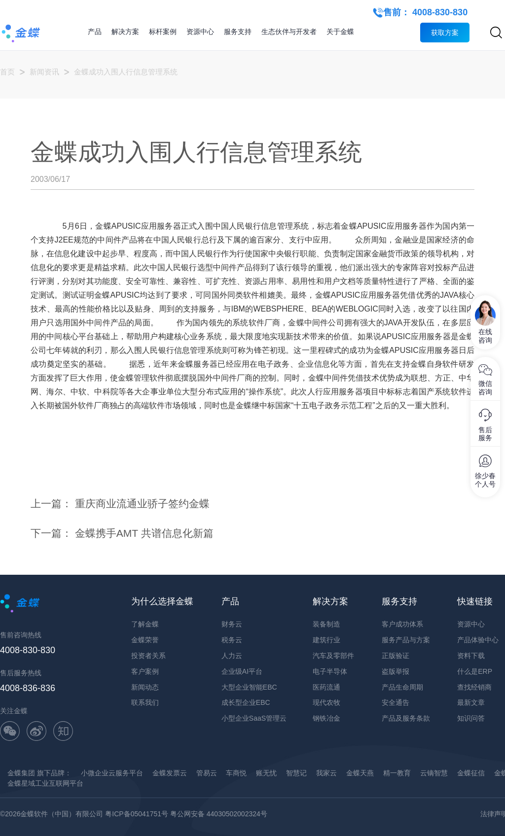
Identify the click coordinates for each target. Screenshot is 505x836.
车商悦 (236, 773)
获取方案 (445, 32)
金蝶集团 (21, 773)
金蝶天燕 (360, 773)
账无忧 (266, 773)
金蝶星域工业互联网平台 (45, 783)
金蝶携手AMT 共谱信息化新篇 (144, 533)
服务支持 (238, 31)
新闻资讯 (44, 72)
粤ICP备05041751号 (136, 814)
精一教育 (397, 773)
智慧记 (296, 773)
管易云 (206, 773)
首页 (7, 72)
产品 (95, 31)
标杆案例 (163, 31)
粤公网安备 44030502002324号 (218, 814)
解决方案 (125, 31)
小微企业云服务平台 (112, 773)
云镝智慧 (434, 773)
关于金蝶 (340, 31)
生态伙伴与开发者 (289, 31)
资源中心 (200, 31)
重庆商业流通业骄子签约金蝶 (142, 503)
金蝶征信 (471, 773)
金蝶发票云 (169, 773)
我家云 (326, 773)
